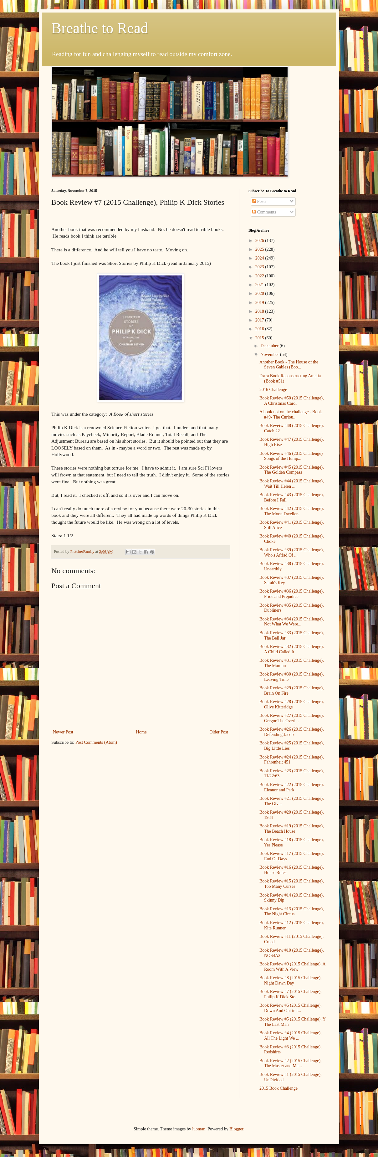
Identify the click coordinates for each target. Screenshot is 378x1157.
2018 (260, 311)
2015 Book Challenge (278, 1088)
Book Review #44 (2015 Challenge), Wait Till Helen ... (291, 484)
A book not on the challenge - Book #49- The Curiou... (290, 414)
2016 (260, 329)
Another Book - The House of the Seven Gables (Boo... (288, 365)
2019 (260, 302)
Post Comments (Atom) (96, 742)
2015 (260, 338)
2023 (260, 267)
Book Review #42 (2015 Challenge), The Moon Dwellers (291, 511)
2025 (260, 249)
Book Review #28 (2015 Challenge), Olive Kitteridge (291, 704)
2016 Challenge (273, 389)
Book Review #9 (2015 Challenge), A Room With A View (292, 967)
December (269, 345)
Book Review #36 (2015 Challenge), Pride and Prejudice (291, 594)
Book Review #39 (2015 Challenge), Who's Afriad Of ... (291, 553)
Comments (264, 212)
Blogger (236, 1129)
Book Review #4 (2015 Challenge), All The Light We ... (290, 1036)
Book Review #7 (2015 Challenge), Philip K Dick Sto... (290, 994)
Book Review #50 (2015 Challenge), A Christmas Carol (291, 401)
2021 (260, 284)
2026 (260, 240)
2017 (260, 320)
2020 (260, 293)
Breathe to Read (99, 28)
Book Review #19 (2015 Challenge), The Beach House (291, 829)
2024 (260, 258)
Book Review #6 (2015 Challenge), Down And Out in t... (290, 1008)
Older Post (219, 732)
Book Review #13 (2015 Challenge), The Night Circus (291, 912)
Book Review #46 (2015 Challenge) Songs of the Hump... (291, 456)
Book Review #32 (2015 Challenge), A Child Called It (291, 649)
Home (141, 732)
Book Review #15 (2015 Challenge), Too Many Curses (291, 884)
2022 (260, 276)
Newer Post (63, 732)
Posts (259, 201)
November (270, 354)
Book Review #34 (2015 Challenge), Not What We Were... (291, 622)
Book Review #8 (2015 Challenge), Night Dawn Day (290, 980)
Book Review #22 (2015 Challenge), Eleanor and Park (291, 787)
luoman (198, 1129)
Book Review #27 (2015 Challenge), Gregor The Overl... (291, 718)
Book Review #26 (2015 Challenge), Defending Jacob (291, 732)
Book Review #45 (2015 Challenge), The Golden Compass (291, 470)
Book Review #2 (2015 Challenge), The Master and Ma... (290, 1063)
